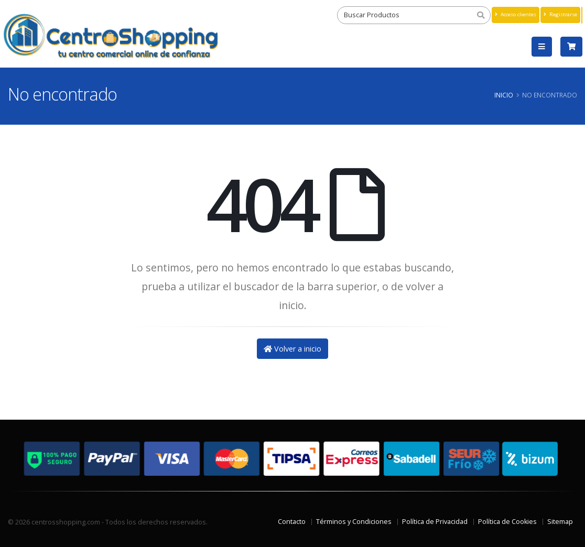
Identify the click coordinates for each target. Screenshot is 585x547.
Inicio (503, 95)
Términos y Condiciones (354, 521)
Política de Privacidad (435, 521)
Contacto (292, 521)
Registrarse (560, 14)
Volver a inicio (292, 349)
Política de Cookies (507, 521)
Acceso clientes (515, 14)
